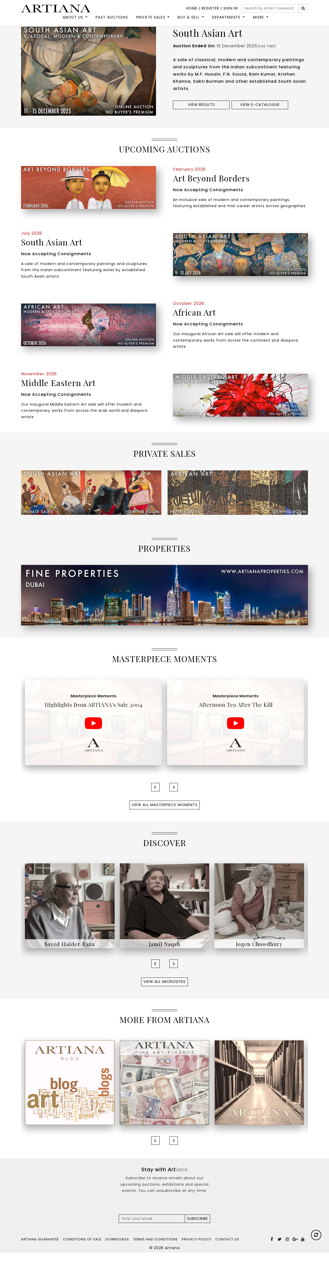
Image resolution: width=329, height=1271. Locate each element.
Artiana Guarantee (40, 1257)
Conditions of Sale (82, 1257)
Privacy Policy (196, 1257)
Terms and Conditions (155, 1257)
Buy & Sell (188, 22)
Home (191, 8)
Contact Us (227, 1257)
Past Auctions (112, 22)
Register (210, 8)
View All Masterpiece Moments (164, 823)
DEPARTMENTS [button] (226, 22)
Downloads (117, 1257)
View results (201, 122)
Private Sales (150, 22)
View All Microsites (164, 999)
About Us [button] (73, 22)
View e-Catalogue (260, 122)
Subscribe (197, 1236)
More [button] (258, 22)
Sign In (230, 8)
